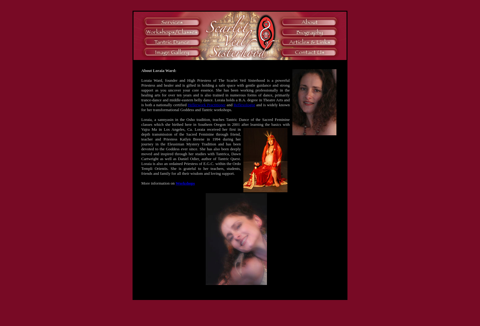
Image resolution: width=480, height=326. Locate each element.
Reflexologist (244, 105)
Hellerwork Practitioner (207, 105)
